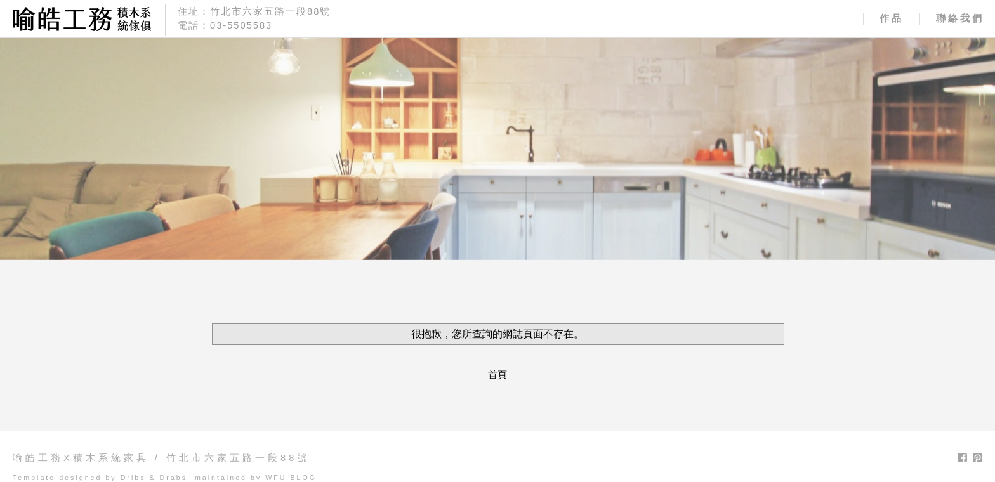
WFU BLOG (291, 477)
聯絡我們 (960, 18)
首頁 (497, 375)
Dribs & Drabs (154, 477)
